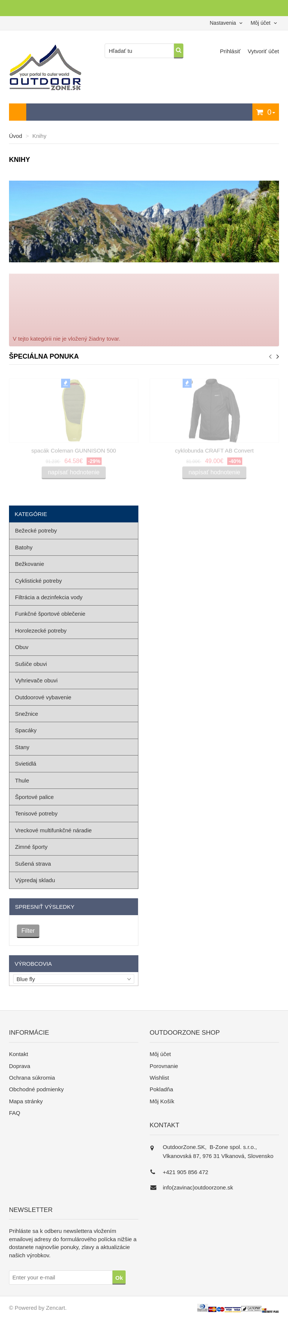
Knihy (39, 136)
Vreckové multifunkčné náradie (53, 830)
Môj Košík (162, 1101)
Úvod (15, 136)
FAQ (14, 1113)
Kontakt (18, 1054)
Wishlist (159, 1077)
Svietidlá (25, 763)
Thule (22, 780)
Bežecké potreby (36, 530)
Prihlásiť (231, 51)
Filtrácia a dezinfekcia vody (48, 597)
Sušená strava (33, 863)
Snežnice (26, 714)
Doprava (19, 1066)
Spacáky (26, 730)
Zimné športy (31, 847)
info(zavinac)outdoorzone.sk (198, 1187)
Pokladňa (161, 1089)
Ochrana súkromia (32, 1077)
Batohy (24, 547)
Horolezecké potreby (41, 630)
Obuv (21, 647)
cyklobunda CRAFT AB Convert (214, 452)
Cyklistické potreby (38, 580)
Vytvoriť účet (263, 51)
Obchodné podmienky (36, 1089)
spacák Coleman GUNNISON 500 (74, 452)
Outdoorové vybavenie (43, 697)
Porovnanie (164, 1066)
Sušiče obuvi (31, 664)
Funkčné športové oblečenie (50, 613)
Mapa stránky (26, 1101)
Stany (22, 747)
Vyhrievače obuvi (36, 680)
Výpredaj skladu (35, 880)
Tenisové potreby (36, 813)
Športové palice (34, 797)
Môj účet (160, 1054)
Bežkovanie (29, 564)
